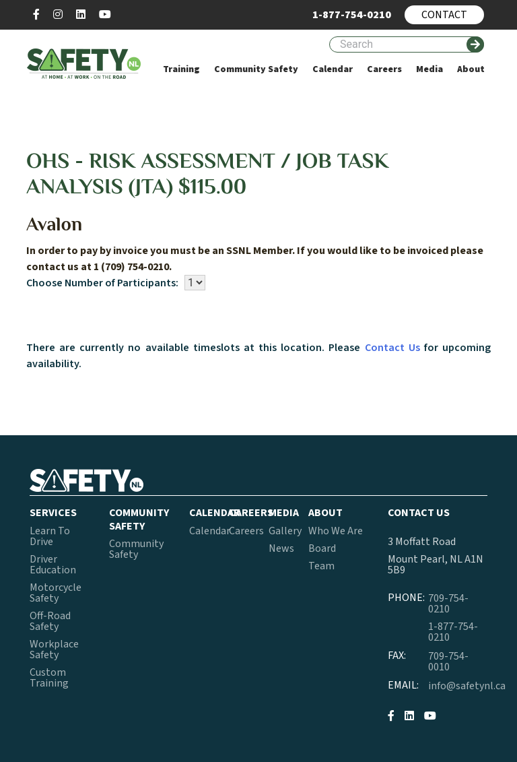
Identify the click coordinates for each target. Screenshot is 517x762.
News (281, 548)
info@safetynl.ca (467, 685)
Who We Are (335, 530)
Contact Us (392, 347)
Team (321, 566)
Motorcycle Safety (55, 593)
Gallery (285, 530)
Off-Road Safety (50, 621)
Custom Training (49, 678)
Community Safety (136, 549)
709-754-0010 (448, 661)
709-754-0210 (448, 603)
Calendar (209, 530)
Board (322, 548)
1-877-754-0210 (453, 632)
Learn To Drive (50, 536)
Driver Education (53, 564)
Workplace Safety (54, 649)
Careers (246, 530)
